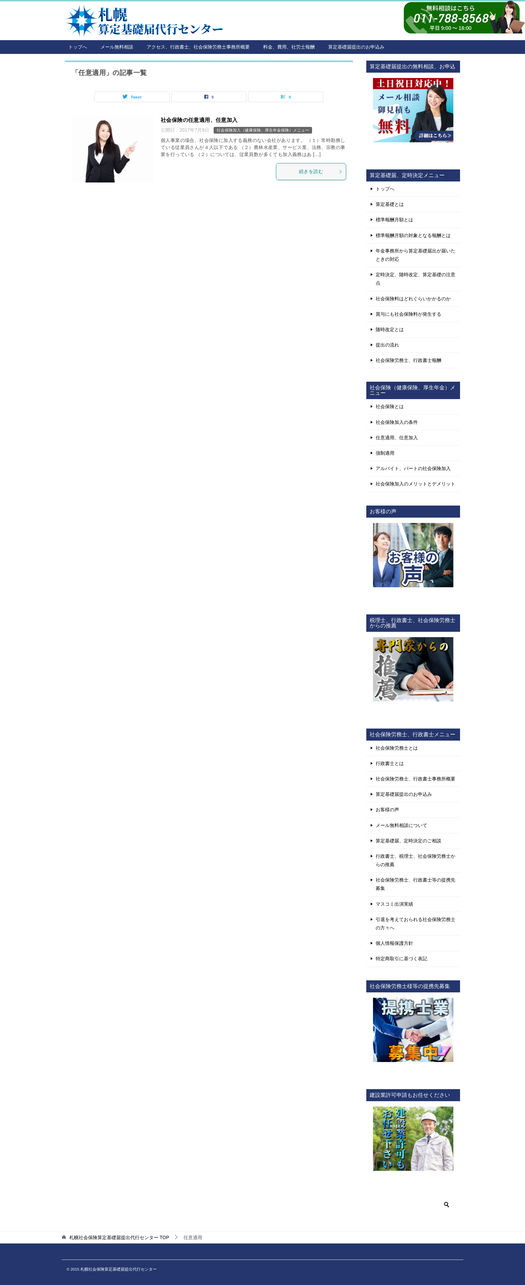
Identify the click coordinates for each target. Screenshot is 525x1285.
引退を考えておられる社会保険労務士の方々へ (415, 923)
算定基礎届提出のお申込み (356, 47)
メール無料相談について (401, 825)
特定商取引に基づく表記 (401, 958)
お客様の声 (387, 809)
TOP (119, 1237)
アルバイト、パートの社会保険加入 (413, 468)
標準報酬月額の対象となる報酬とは (413, 235)
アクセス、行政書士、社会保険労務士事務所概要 (198, 47)
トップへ (77, 47)
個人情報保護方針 (394, 943)
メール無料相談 (116, 47)
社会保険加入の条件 (397, 422)
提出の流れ (387, 345)
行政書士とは (390, 763)
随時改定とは (390, 329)
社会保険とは (390, 406)
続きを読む (321, 171)
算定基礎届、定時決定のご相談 (408, 840)
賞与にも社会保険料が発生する (408, 314)
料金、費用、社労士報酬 (289, 47)
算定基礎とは (390, 204)
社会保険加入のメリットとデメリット (415, 483)
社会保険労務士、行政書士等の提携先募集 (415, 884)
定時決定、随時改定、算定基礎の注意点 (415, 279)
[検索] (413, 1204)
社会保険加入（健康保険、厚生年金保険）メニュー (263, 130)
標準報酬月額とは (394, 219)
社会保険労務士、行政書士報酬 (408, 360)
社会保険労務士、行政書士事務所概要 (415, 778)
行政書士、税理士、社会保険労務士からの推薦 (415, 860)
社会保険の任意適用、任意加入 (199, 120)
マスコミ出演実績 (394, 904)
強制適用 (385, 453)
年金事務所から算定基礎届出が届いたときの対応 (415, 255)
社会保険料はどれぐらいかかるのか (413, 298)
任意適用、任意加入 (397, 437)
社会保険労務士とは (397, 748)
